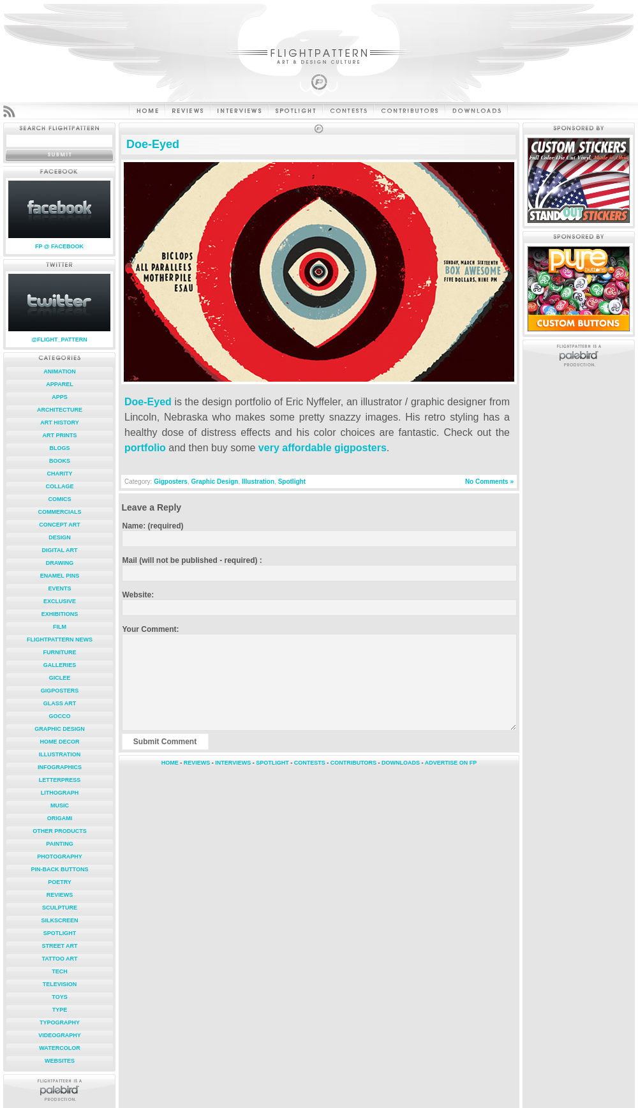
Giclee (60, 678)
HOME (170, 763)
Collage (60, 486)
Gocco (59, 716)
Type (60, 1010)
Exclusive (59, 601)
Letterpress (60, 780)
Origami (60, 818)
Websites (60, 1061)
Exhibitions (59, 614)
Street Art (59, 946)
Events (59, 588)
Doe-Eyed (152, 144)
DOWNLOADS (401, 763)
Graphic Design (59, 729)
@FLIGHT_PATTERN (59, 339)
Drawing (60, 563)
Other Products (60, 831)
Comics (59, 499)
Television (60, 984)
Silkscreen (59, 920)
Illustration (59, 754)
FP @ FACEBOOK (59, 246)
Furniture (60, 652)
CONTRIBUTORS (353, 763)
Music (59, 805)
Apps (60, 397)
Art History (59, 422)
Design (59, 537)
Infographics (60, 767)
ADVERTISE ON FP (451, 763)
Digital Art (60, 550)
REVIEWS (197, 763)
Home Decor (59, 741)
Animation (59, 371)
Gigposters (60, 690)
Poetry (59, 882)
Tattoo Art (59, 958)
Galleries (60, 665)
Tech (60, 971)
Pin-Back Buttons (60, 869)
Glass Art (60, 703)
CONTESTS (309, 763)
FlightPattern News (60, 639)
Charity (60, 473)
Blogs (59, 448)
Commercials (60, 512)
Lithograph (60, 793)
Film (59, 627)
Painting (59, 844)
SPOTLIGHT (272, 763)
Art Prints (60, 435)
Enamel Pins (59, 576)
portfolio (145, 447)
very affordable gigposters (322, 447)
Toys (59, 997)
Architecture (59, 410)
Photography (59, 856)
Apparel (59, 384)
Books (59, 461)
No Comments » (489, 481)
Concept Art (59, 524)
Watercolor (59, 1048)
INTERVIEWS (233, 763)
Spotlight (60, 933)
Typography (60, 1022)
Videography (59, 1035)
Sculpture (59, 907)
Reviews (60, 895)
